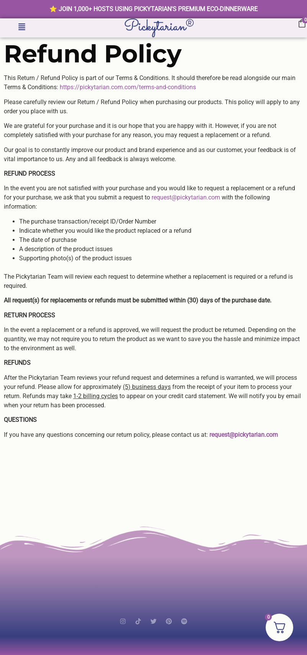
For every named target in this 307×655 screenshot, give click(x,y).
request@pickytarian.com (186, 197)
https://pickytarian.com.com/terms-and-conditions (128, 87)
